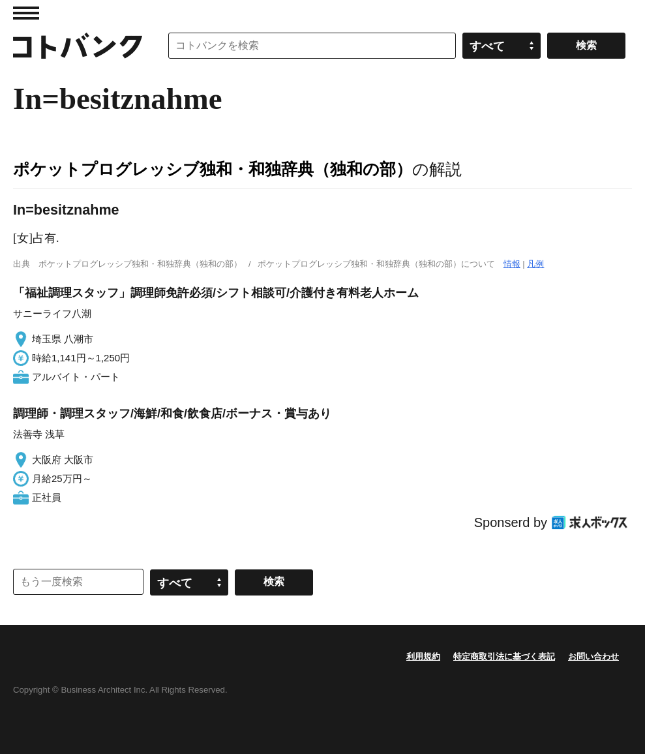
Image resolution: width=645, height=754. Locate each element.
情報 (511, 264)
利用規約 (423, 656)
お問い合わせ (593, 656)
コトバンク (77, 46)
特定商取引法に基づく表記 (504, 656)
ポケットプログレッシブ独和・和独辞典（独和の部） (212, 169)
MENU (26, 13)
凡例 (535, 264)
